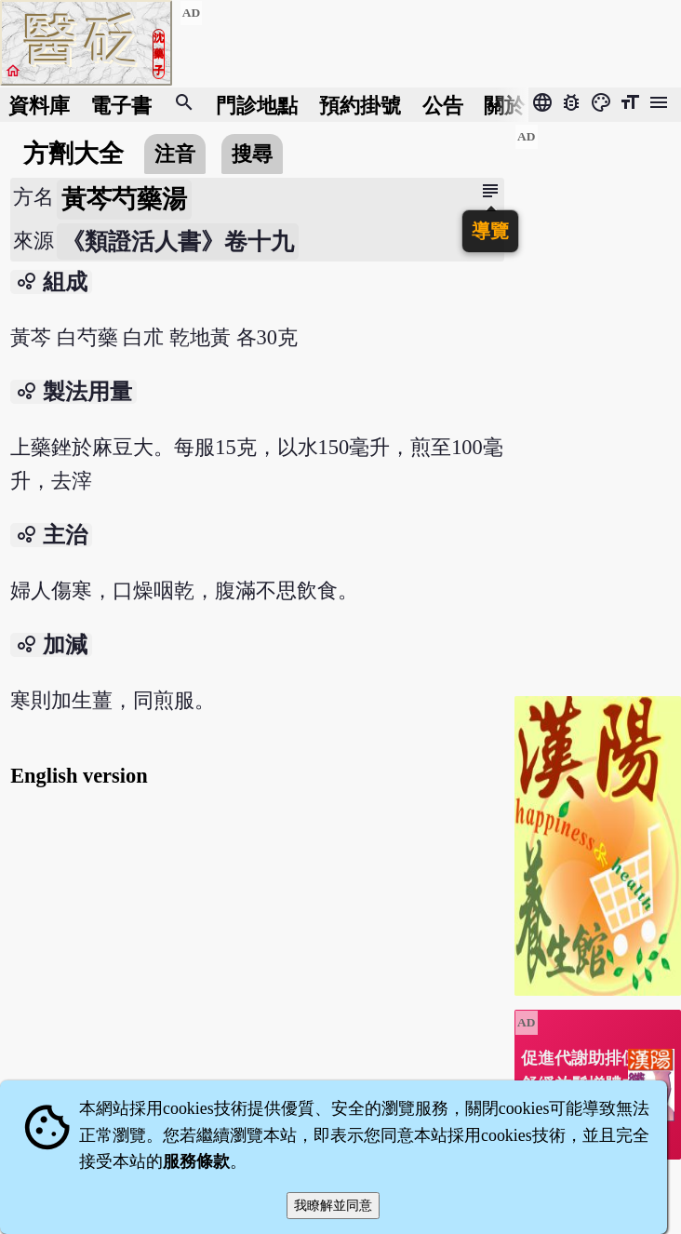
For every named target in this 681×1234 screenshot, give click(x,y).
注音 (174, 154)
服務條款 (196, 1161)
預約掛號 (360, 104)
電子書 (121, 104)
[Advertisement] (597, 403)
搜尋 (252, 154)
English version (78, 775)
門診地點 (257, 104)
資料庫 (39, 104)
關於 (504, 104)
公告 (442, 104)
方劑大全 (73, 154)
